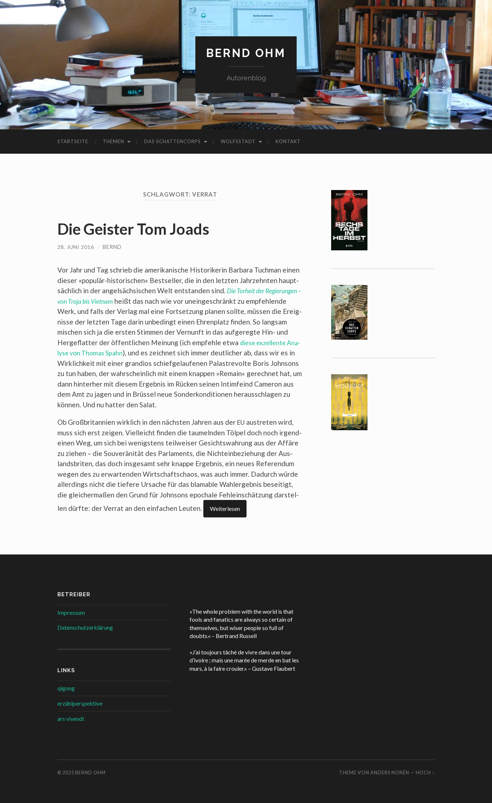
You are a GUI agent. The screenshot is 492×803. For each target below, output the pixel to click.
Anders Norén (389, 772)
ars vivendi (70, 718)
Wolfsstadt (238, 141)
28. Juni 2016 (75, 247)
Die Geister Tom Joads (137, 228)
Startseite (72, 141)
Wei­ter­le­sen (225, 508)
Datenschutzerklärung (85, 627)
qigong (66, 688)
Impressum (71, 612)
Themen (113, 141)
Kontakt (288, 141)
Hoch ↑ (425, 772)
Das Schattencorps (172, 141)
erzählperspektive (79, 702)
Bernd (112, 247)
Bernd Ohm (246, 53)
